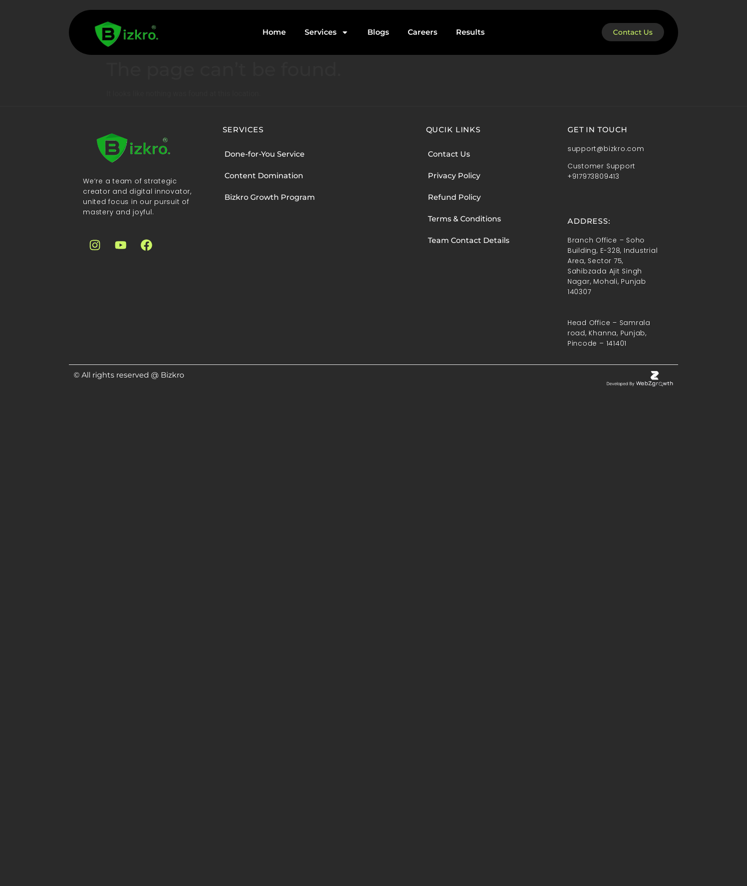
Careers (422, 32)
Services (327, 32)
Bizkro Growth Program (269, 197)
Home (274, 32)
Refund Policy (454, 197)
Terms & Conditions (464, 218)
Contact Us (449, 154)
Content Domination (263, 175)
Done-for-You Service (264, 154)
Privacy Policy (454, 175)
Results (470, 32)
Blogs (378, 32)
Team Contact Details (468, 240)
